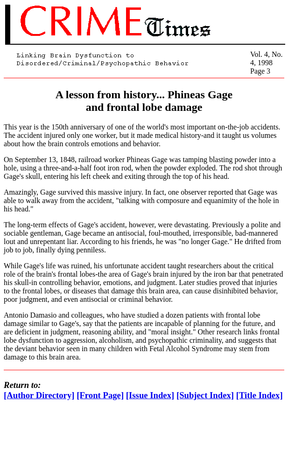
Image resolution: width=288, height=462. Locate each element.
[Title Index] (259, 395)
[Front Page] (100, 395)
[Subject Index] (205, 395)
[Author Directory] (39, 395)
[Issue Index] (150, 395)
